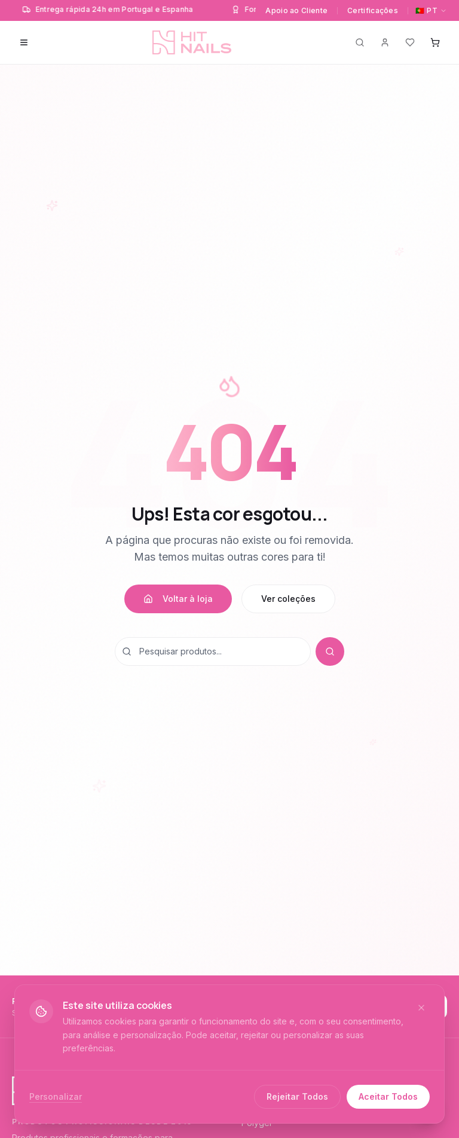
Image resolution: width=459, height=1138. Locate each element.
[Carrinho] (435, 42)
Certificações (372, 10)
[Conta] (385, 42)
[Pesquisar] (360, 42)
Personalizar (55, 1096)
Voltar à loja (178, 599)
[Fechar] (421, 1007)
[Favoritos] (410, 42)
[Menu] (24, 42)
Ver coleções (288, 599)
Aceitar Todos (388, 1096)
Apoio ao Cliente (296, 10)
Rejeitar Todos (297, 1096)
